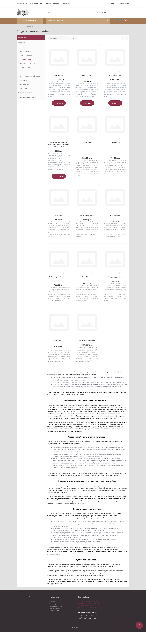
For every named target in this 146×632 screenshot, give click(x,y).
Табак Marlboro (58, 75)
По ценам (23, 88)
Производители (54, 611)
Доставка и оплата (22, 3)
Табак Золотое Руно (115, 277)
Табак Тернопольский (87, 340)
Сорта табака (65, 3)
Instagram (56, 3)
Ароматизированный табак (30, 76)
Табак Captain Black (87, 215)
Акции (51, 613)
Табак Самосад (59, 340)
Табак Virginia (87, 75)
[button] (49, 12)
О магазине (34, 3)
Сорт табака (22, 43)
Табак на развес (26, 59)
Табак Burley (115, 142)
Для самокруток (25, 51)
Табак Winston (87, 277)
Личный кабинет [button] (124, 3)
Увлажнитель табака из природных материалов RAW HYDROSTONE (58, 144)
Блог (41, 3)
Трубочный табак (26, 68)
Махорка (23, 72)
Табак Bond (87, 142)
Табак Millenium (115, 215)
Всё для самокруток (25, 93)
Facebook (48, 3)
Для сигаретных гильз (28, 64)
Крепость (23, 80)
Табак (20, 26)
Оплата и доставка (54, 604)
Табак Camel (58, 215)
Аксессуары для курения (27, 97)
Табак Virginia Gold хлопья (58, 277)
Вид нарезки (24, 84)
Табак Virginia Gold (115, 75)
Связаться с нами (54, 608)
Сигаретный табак (26, 55)
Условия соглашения (55, 606)
